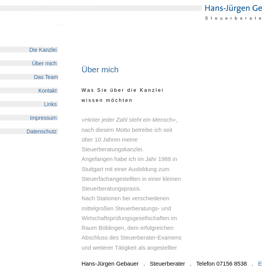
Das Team (46, 77)
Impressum (44, 118)
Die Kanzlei (43, 49)
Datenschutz (42, 131)
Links (51, 104)
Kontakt (48, 90)
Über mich (45, 63)
